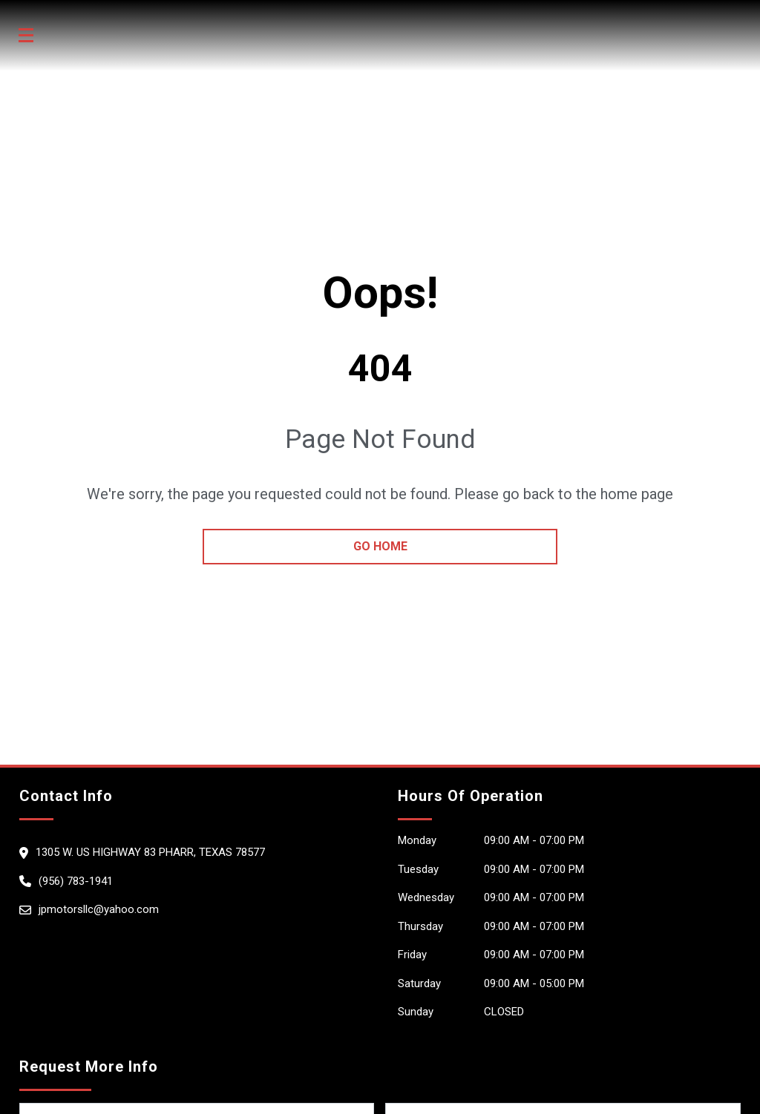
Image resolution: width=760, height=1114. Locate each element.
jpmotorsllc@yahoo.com (99, 909)
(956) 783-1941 (76, 881)
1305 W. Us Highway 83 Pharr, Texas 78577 (150, 852)
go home (380, 546)
